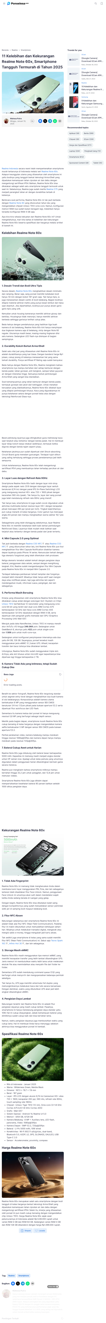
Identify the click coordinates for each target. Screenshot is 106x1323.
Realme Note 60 (16, 203)
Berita (89, 133)
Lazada (40, 1230)
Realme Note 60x (50, 171)
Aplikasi (74, 133)
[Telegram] (50, 121)
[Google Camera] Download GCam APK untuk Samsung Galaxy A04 (92, 116)
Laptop (74, 151)
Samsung (85, 97)
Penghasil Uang (92, 151)
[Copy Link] (60, 121)
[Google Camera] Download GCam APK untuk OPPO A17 (92, 60)
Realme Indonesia (10, 168)
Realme (11, 1276)
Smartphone (23, 1276)
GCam (84, 54)
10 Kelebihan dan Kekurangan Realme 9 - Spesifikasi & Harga (92, 88)
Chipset (74, 139)
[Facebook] (40, 121)
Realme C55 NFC (34, 543)
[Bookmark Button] (101, 3)
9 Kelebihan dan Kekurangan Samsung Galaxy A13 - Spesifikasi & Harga (93, 102)
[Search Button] (95, 3)
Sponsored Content (79, 163)
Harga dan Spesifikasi (80, 145)
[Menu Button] (4, 3)
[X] (45, 121)
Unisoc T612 (7, 604)
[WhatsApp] (55, 121)
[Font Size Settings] (32, 121)
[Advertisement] (53, 28)
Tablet (97, 163)
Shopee (26, 1230)
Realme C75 (52, 189)
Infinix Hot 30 (15, 943)
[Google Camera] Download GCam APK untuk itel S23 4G (92, 74)
